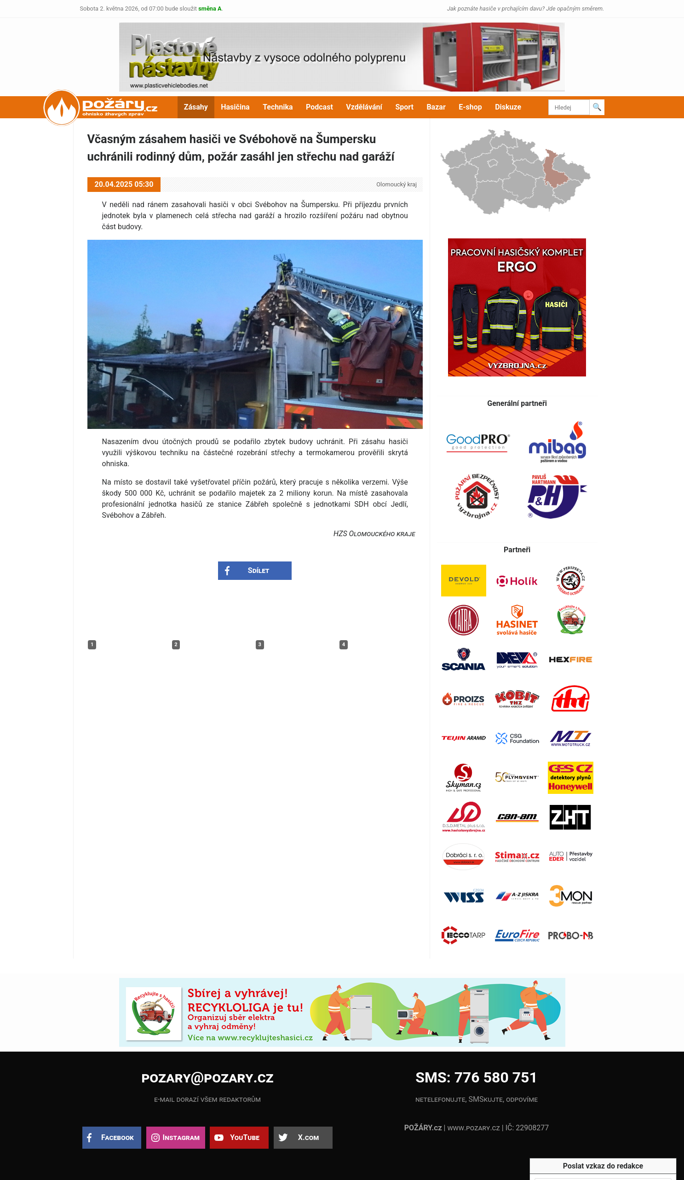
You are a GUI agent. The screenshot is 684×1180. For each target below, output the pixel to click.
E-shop (470, 107)
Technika (278, 107)
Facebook (117, 1137)
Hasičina (235, 107)
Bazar (435, 107)
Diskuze (508, 107)
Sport (404, 107)
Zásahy (196, 107)
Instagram (181, 1137)
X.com (308, 1137)
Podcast (319, 107)
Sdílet (259, 570)
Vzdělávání (364, 107)
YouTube (244, 1137)
